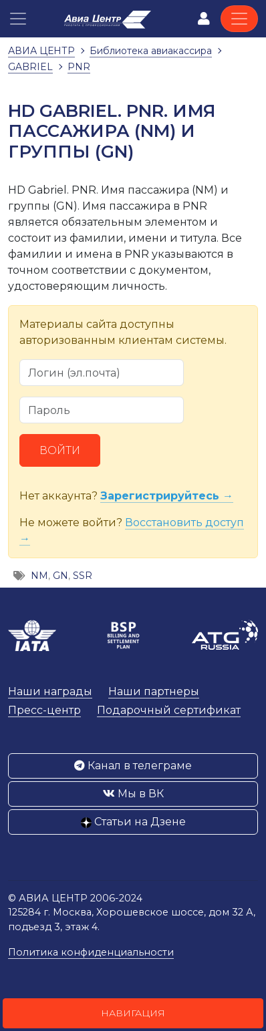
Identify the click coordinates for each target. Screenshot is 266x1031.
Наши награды (50, 691)
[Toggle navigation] (239, 18)
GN (60, 576)
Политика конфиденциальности (91, 952)
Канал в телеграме (133, 765)
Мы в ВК (133, 793)
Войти (59, 450)
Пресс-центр (44, 710)
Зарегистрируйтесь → (166, 495)
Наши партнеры (153, 691)
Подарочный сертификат (169, 710)
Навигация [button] (133, 1013)
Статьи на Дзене (133, 821)
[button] (18, 19)
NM (39, 576)
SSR (82, 576)
